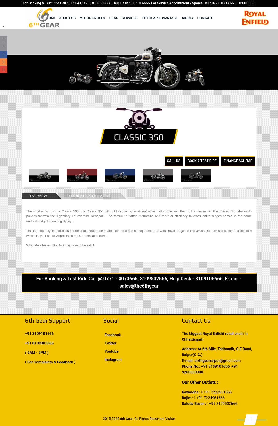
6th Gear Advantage (160, 18)
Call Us (173, 161)
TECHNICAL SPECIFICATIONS (89, 196)
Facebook (113, 335)
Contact (205, 18)
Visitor (170, 419)
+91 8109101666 (39, 333)
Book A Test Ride (202, 161)
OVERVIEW (38, 196)
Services (130, 18)
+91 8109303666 (39, 343)
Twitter (111, 343)
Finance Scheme (238, 161)
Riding (187, 18)
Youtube (112, 351)
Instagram (113, 359)
